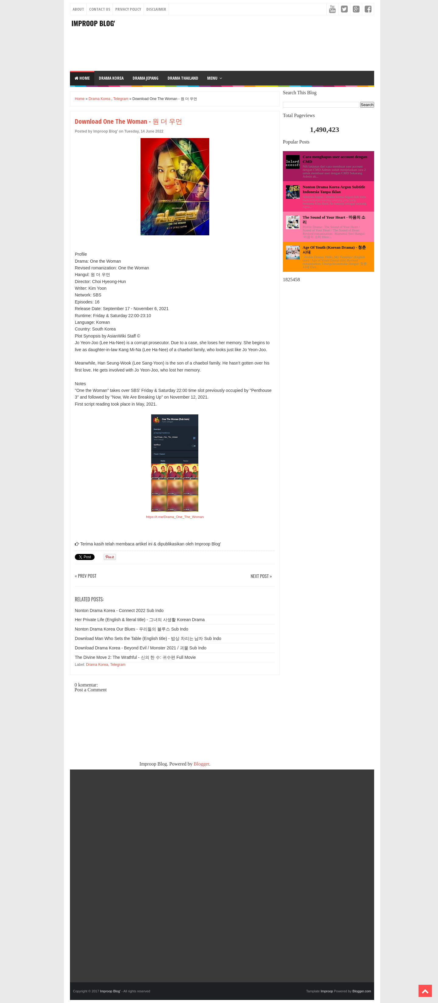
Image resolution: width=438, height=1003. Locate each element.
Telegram (120, 99)
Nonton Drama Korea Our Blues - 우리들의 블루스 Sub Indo (131, 629)
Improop (327, 991)
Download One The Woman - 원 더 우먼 (128, 121)
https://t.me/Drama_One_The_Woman (174, 517)
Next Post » (261, 576)
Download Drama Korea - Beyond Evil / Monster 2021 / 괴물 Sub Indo (141, 647)
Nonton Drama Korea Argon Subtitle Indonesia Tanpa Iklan (334, 189)
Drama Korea (99, 99)
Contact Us (99, 9)
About (78, 9)
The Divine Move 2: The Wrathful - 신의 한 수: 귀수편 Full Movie (135, 657)
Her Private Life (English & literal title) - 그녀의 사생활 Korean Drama (140, 619)
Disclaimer (156, 9)
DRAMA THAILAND (183, 78)
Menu (212, 78)
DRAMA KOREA (111, 78)
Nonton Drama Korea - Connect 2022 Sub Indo (119, 610)
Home (82, 78)
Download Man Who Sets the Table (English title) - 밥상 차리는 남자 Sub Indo (148, 638)
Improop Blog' (93, 23)
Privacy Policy (128, 9)
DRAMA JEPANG (145, 78)
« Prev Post (85, 576)
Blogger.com (362, 991)
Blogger (201, 763)
